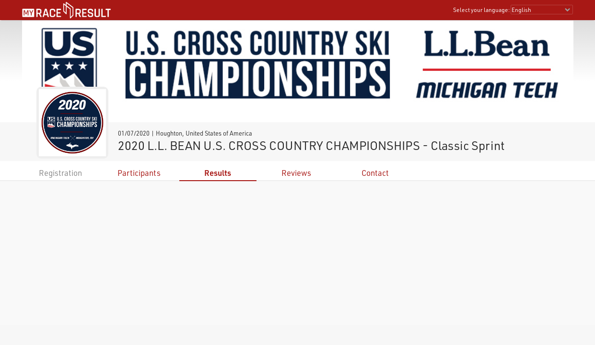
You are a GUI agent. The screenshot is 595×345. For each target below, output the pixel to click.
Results (217, 173)
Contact (375, 173)
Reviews (296, 173)
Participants (139, 173)
